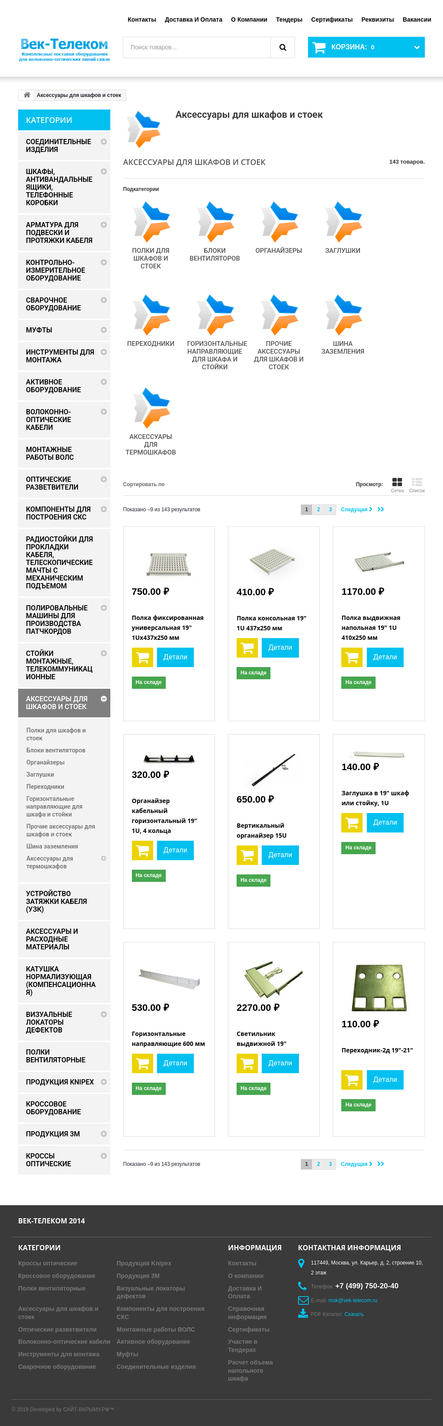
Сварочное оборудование (57, 1366)
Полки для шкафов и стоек (151, 258)
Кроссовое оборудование (56, 1275)
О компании (249, 19)
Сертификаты (332, 19)
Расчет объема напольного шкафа (250, 1370)
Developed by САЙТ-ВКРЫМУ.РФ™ (72, 1410)
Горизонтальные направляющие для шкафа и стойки (217, 355)
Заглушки (342, 251)
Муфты (127, 1354)
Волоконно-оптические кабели (64, 1341)
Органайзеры (278, 251)
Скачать (354, 1314)
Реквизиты (377, 19)
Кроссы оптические (47, 1263)
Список (417, 485)
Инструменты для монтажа (59, 1354)
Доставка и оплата (193, 19)
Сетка (397, 485)
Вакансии (417, 19)
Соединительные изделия (156, 1366)
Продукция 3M (138, 1275)
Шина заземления (342, 347)
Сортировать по (144, 484)
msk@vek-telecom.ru (352, 1300)
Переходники (150, 344)
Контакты (142, 19)
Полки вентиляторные (52, 1288)
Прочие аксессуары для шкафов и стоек (279, 355)
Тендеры (289, 19)
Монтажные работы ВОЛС (156, 1329)
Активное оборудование (153, 1341)
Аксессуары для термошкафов (150, 444)
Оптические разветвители (57, 1329)
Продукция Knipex (144, 1263)
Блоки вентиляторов (214, 254)
